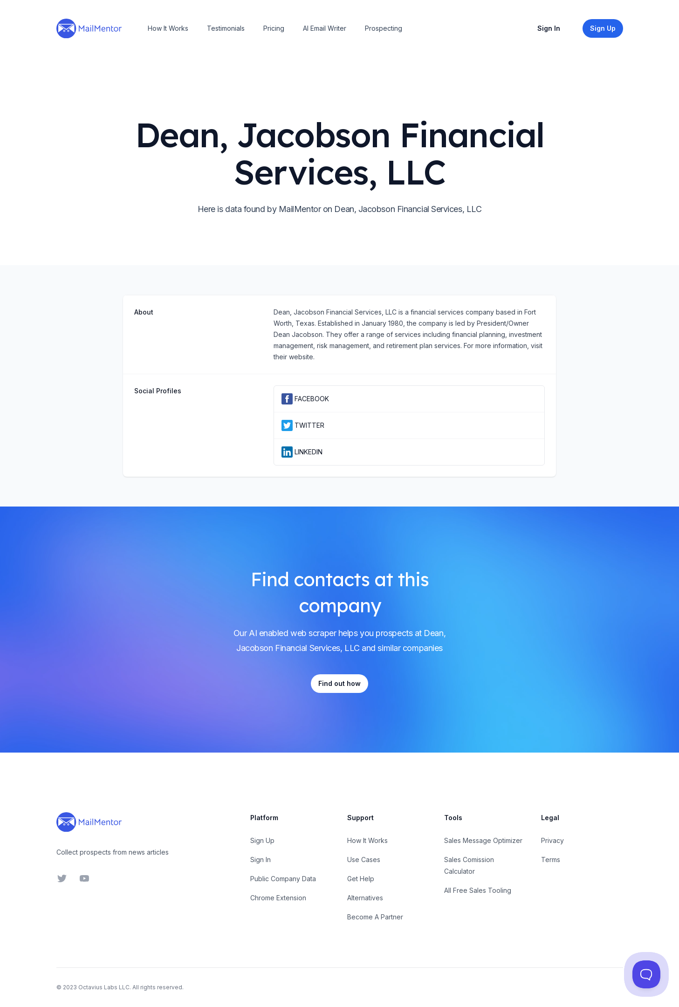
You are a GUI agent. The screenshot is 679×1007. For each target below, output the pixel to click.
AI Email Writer (324, 28)
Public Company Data (283, 879)
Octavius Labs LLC (104, 987)
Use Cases (363, 859)
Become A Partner (375, 917)
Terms (550, 859)
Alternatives (365, 898)
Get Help (360, 879)
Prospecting (383, 28)
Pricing (273, 28)
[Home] (89, 28)
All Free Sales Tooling (477, 890)
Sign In (548, 28)
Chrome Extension (278, 898)
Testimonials (226, 28)
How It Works (168, 28)
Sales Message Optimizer (483, 840)
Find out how (339, 683)
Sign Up (262, 840)
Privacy (552, 840)
